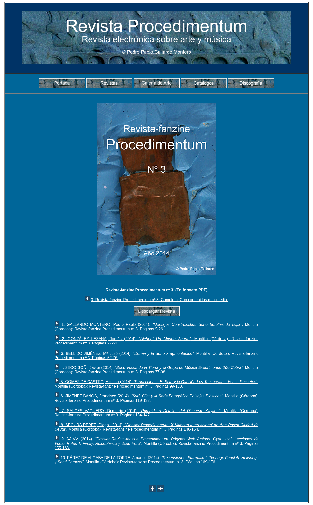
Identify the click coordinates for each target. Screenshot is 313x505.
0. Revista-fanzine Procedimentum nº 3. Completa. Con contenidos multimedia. (159, 300)
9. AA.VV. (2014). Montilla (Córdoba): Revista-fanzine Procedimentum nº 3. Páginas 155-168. (156, 443)
